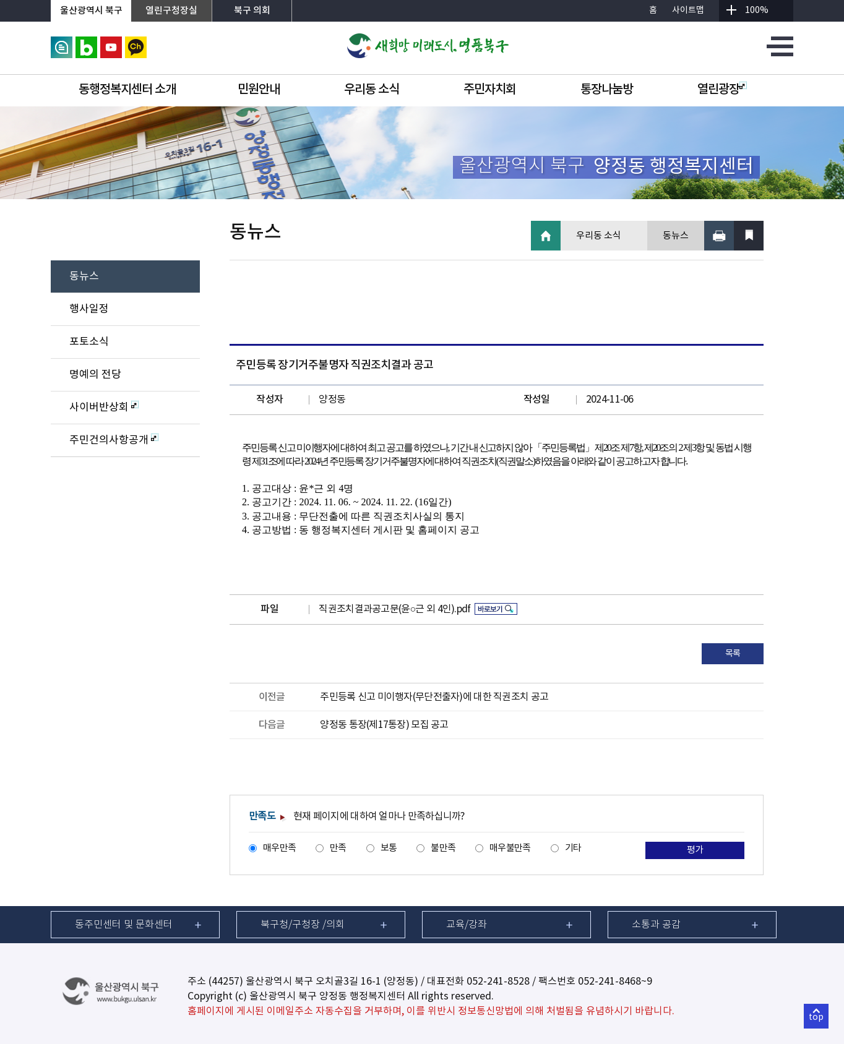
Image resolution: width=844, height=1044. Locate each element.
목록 (733, 654)
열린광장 (722, 89)
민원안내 (259, 89)
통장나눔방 (606, 89)
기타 (573, 848)
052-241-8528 (498, 981)
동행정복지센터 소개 (127, 89)
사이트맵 (688, 10)
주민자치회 (489, 89)
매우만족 (279, 848)
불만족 (443, 848)
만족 (338, 848)
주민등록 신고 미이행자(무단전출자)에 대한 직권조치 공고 (434, 697)
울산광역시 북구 (91, 11)
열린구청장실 (171, 11)
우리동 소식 (371, 89)
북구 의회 (252, 11)
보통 (389, 848)
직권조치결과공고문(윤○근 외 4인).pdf (394, 609)
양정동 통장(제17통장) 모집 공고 (384, 724)
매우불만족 (509, 848)
